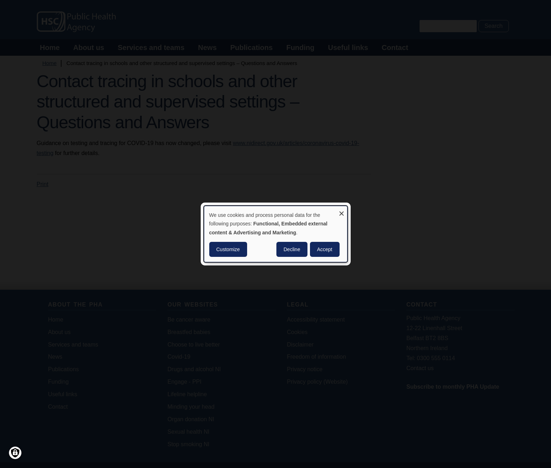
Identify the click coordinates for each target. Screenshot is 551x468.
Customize (228, 249)
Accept (324, 249)
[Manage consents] (15, 453)
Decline (292, 249)
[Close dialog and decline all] (341, 210)
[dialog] (275, 234)
